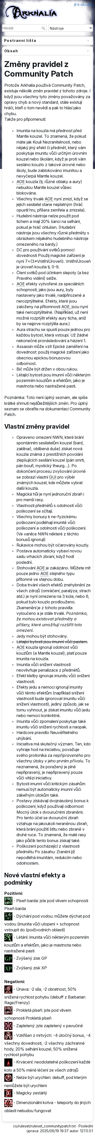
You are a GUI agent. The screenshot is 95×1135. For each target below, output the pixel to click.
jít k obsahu (83, 4)
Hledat (44, 28)
